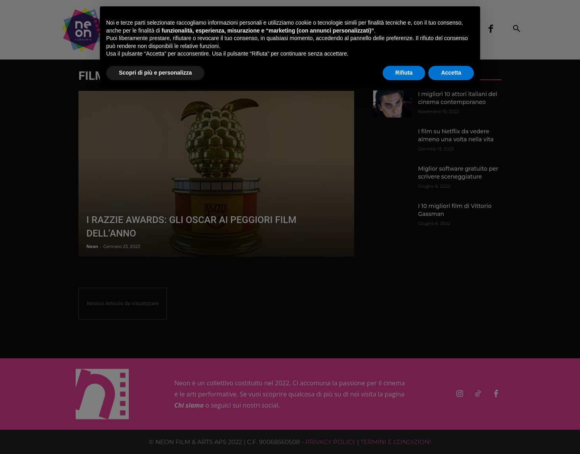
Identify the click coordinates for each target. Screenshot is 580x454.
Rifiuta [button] (404, 72)
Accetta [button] (451, 72)
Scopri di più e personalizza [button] (155, 72)
